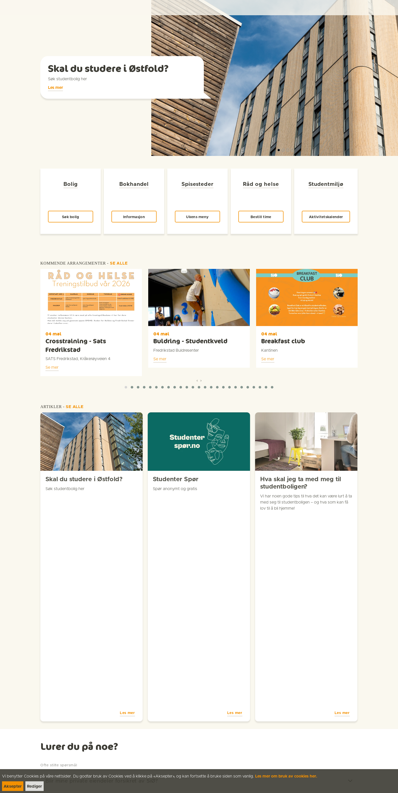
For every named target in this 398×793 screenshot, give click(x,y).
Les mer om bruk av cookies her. (286, 776)
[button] (126, 374)
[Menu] (389, 7)
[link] (13, 7)
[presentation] (197, 368)
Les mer (55, 93)
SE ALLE (119, 251)
